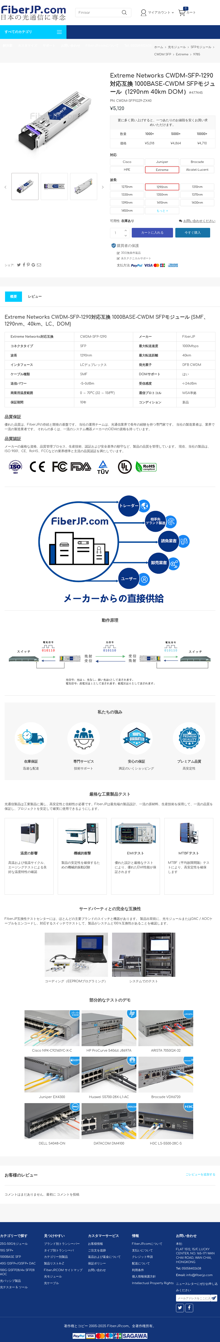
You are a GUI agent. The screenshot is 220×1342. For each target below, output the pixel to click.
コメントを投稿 (68, 1194)
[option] (25, 187)
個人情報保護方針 (144, 1276)
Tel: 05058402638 (137, 45)
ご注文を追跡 (97, 1250)
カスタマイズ (27, 45)
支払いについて (142, 1250)
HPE (127, 169)
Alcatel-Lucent (197, 169)
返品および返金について (104, 1256)
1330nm (127, 194)
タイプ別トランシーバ (59, 1250)
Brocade (197, 162)
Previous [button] (6, 187)
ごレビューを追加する (200, 1174)
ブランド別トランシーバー (62, 1243)
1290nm (162, 187)
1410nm (162, 202)
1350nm (162, 194)
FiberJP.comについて (102, 45)
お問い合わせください (197, 221)
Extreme (162, 170)
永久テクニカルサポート (136, 258)
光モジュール (53, 1276)
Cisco (127, 162)
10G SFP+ (6, 1250)
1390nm (127, 202)
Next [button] (102, 187)
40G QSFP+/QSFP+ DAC (18, 1263)
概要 (13, 297)
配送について (141, 1263)
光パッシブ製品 (10, 1281)
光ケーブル (51, 1283)
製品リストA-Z (54, 1263)
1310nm (197, 187)
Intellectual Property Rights (152, 1283)
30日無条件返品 (131, 252)
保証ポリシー (97, 1263)
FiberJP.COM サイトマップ (63, 1270)
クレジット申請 (142, 1256)
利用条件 (138, 1270)
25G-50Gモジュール (14, 1243)
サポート (49, 45)
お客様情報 (95, 1243)
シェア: (9, 265)
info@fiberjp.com (199, 1275)
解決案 (7, 45)
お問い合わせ (70, 45)
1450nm (127, 210)
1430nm (197, 202)
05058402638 (191, 1268)
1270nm (126, 187)
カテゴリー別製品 (56, 1256)
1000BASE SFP (10, 1256)
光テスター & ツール (14, 1287)
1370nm (197, 194)
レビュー (35, 297)
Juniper (162, 162)
